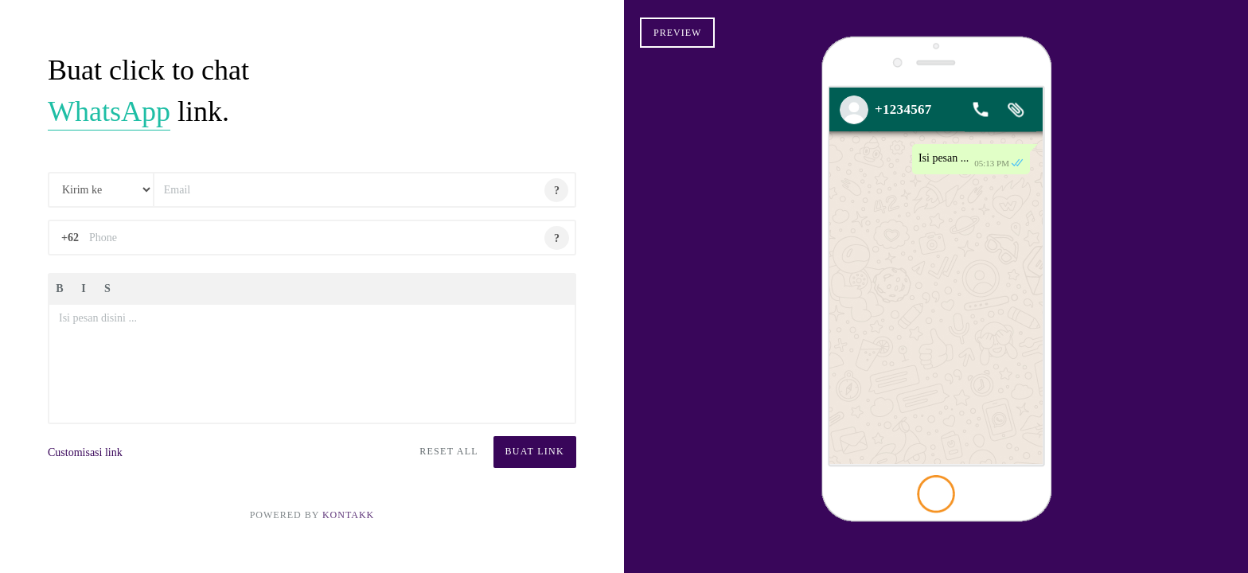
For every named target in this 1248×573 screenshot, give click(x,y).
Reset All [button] (448, 451)
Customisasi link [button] (85, 452)
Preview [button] (677, 32)
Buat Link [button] (534, 451)
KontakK (348, 514)
